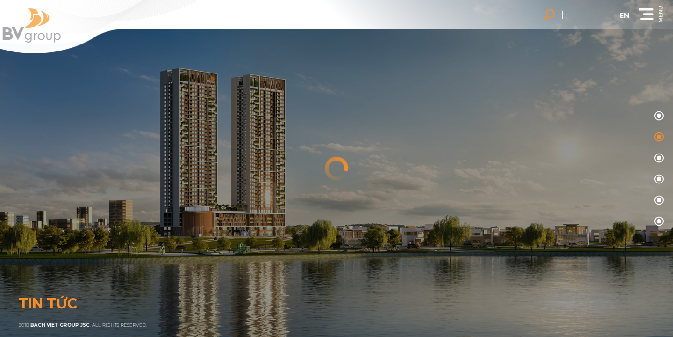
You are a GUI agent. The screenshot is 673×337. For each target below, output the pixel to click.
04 (657, 200)
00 (657, 116)
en (625, 15)
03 (657, 179)
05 (657, 221)
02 (657, 158)
